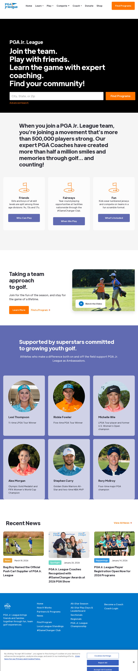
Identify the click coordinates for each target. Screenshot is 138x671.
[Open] (102, 95)
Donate (89, 5)
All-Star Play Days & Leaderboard (82, 609)
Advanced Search (19, 102)
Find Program (44, 622)
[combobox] (57, 96)
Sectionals (76, 614)
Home (29, 5)
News (40, 615)
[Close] (134, 667)
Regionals (76, 618)
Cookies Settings (102, 660)
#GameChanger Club (49, 630)
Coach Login (111, 608)
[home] (11, 6)
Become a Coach (113, 604)
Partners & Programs (49, 611)
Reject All (102, 667)
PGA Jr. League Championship (79, 625)
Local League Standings (50, 626)
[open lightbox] (90, 304)
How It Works (44, 607)
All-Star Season (79, 603)
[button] (39, 5)
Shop (99, 5)
